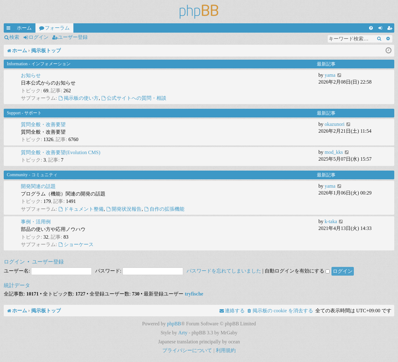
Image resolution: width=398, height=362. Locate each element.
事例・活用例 (36, 221)
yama (330, 75)
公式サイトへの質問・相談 (133, 98)
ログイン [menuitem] (381, 29)
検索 (14, 37)
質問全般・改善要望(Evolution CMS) (60, 152)
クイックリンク (9, 29)
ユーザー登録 (73, 37)
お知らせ (31, 75)
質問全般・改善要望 (43, 124)
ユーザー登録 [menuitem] (390, 29)
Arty (182, 332)
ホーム (24, 27)
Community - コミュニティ (32, 174)
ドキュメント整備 (81, 209)
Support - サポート (24, 113)
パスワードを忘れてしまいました (224, 270)
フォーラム (57, 27)
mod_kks (334, 152)
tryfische (194, 293)
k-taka (331, 221)
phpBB (174, 323)
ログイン (39, 37)
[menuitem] (371, 28)
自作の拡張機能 (164, 209)
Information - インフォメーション (39, 64)
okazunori (335, 124)
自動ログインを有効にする (297, 270)
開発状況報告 (123, 209)
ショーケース (76, 244)
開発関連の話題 (38, 186)
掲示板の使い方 (78, 98)
